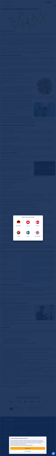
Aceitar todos (27, 448)
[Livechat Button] (53, 453)
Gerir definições (28, 451)
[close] (41, 217)
